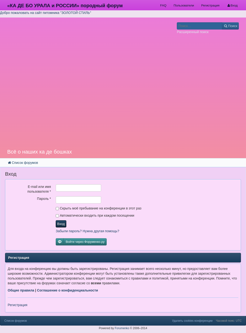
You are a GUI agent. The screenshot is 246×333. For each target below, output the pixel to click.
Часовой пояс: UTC (229, 320)
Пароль (44, 199)
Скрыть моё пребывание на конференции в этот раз (98, 208)
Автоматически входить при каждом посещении (95, 215)
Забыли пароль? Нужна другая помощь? (87, 231)
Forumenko (122, 328)
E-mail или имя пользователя (39, 189)
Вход (61, 224)
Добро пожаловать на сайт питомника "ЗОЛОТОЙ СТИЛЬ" (45, 13)
